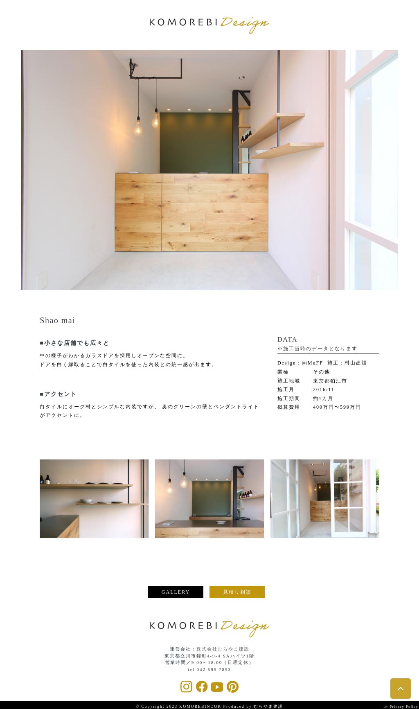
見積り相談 (237, 592)
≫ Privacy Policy (397, 705)
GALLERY (176, 592)
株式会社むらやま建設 (223, 647)
